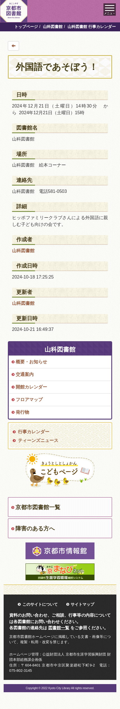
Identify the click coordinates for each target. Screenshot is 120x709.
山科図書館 (53, 26)
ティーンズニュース (38, 440)
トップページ (26, 26)
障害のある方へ (35, 528)
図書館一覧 (58, 627)
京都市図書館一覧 (37, 507)
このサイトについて (40, 604)
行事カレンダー (33, 431)
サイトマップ (82, 604)
